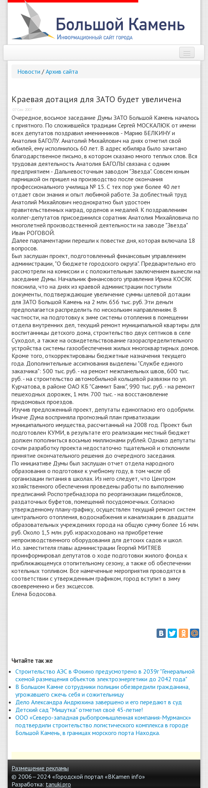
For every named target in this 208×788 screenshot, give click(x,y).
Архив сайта (62, 71)
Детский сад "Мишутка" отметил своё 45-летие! (79, 710)
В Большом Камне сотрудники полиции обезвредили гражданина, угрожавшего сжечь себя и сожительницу (102, 690)
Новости (28, 71)
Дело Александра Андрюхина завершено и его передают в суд (98, 702)
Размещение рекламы (40, 768)
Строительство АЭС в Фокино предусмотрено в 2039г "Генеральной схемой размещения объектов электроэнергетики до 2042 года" (105, 675)
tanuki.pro (58, 784)
